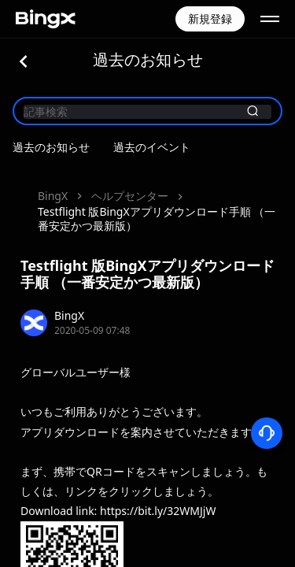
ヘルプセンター (129, 196)
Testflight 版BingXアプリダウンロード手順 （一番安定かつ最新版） (156, 218)
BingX (53, 196)
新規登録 (210, 18)
